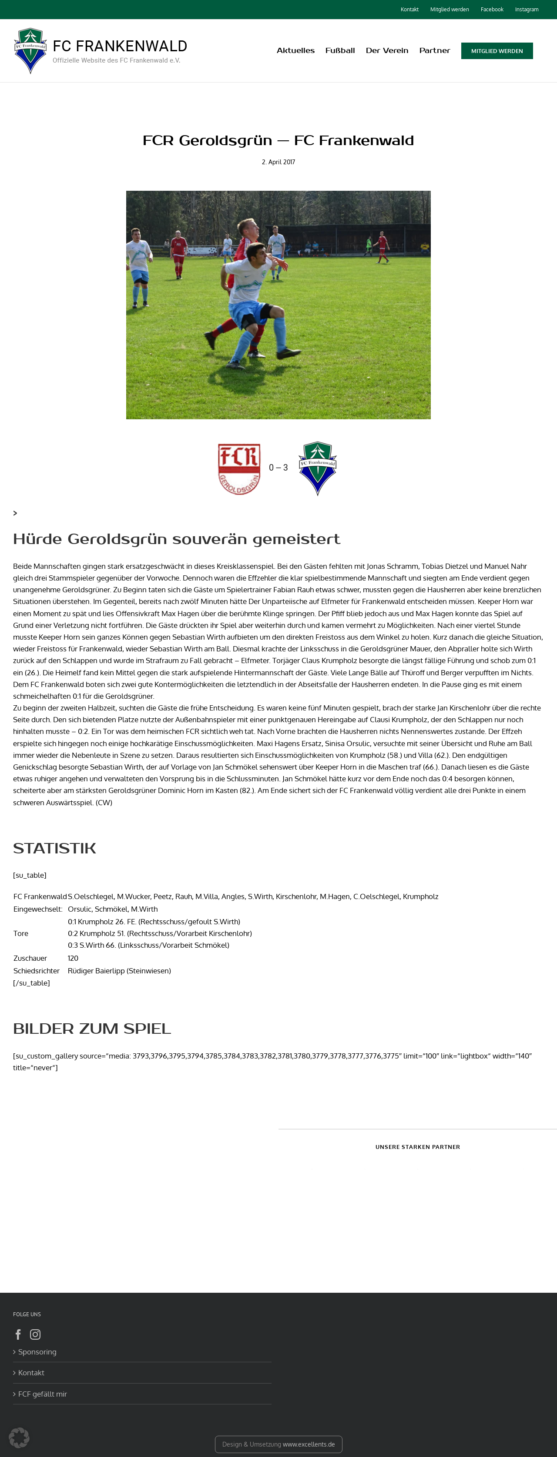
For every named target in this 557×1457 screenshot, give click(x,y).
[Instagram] (35, 1334)
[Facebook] (18, 1334)
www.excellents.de (309, 1444)
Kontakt (31, 1372)
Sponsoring (37, 1351)
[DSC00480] (278, 305)
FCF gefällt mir (42, 1393)
